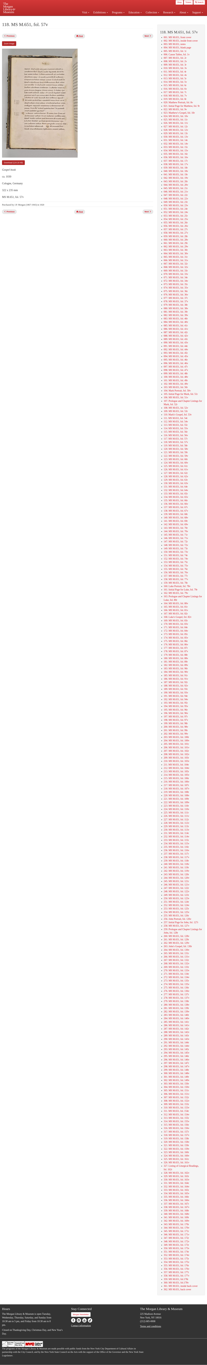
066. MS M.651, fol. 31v (176, 260)
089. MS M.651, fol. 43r (176, 339)
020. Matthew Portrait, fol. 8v (178, 102)
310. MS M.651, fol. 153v (176, 1107)
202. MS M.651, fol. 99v (176, 733)
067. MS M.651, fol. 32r (176, 263)
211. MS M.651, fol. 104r (176, 764)
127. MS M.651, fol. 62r (176, 473)
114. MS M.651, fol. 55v (176, 428)
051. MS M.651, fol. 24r (176, 208)
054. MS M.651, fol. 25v (176, 219)
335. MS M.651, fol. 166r (176, 1196)
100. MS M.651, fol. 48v (176, 377)
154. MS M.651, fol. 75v (176, 565)
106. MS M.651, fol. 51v (176, 397)
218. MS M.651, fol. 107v (176, 788)
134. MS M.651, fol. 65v (176, 497)
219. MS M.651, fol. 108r (176, 792)
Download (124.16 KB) (13, 163)
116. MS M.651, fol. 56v (176, 435)
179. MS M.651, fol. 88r (176, 654)
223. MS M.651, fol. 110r (176, 805)
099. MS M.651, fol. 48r (176, 373)
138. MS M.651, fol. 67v (176, 510)
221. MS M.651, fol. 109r (176, 798)
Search (199, 2)
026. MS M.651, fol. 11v (176, 123)
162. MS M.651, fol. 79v (176, 593)
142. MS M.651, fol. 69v (176, 524)
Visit (85, 12)
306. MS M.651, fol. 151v (176, 1094)
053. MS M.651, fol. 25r (176, 215)
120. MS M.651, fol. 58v (176, 449)
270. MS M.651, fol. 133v (176, 970)
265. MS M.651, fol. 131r (176, 953)
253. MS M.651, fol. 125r (176, 908)
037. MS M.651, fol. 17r (176, 160)
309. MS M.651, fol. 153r (176, 1104)
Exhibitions (100, 12)
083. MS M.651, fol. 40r (176, 318)
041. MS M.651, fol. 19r (176, 174)
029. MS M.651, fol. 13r (176, 133)
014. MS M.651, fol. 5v (175, 81)
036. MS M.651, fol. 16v (176, 157)
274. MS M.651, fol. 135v (176, 984)
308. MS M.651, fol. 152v (176, 1100)
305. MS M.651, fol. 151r (176, 1090)
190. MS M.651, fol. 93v (176, 692)
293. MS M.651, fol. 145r (176, 1049)
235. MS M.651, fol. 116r (176, 847)
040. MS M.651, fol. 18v (176, 171)
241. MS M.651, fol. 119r (176, 867)
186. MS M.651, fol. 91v (176, 678)
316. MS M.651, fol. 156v (176, 1128)
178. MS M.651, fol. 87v (176, 651)
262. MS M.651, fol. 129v (176, 943)
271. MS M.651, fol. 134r (176, 973)
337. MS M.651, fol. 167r (176, 1203)
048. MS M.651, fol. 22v (176, 198)
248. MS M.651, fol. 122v (176, 891)
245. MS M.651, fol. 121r (176, 881)
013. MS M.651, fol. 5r (175, 78)
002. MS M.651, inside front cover (181, 40)
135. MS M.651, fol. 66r (176, 500)
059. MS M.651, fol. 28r (176, 236)
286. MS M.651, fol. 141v (176, 1025)
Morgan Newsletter (81, 1314)
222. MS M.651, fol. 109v (176, 802)
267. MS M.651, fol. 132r (176, 960)
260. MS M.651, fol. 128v (176, 936)
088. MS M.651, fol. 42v (176, 335)
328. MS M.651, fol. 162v (176, 1172)
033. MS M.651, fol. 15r (176, 147)
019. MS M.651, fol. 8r (175, 99)
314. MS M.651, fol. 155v (176, 1121)
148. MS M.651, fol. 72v (176, 545)
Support (197, 12)
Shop (179, 2)
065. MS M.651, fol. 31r (176, 257)
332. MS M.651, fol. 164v (176, 1186)
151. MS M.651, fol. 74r (176, 555)
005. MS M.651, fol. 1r (175, 51)
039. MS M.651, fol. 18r (176, 167)
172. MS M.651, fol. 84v (176, 630)
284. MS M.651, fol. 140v (176, 1018)
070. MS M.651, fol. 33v (176, 274)
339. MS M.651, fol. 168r (176, 1210)
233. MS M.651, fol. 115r (176, 840)
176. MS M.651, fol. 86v (176, 644)
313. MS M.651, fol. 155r (176, 1118)
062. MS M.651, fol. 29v (176, 246)
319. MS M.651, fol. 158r (176, 1138)
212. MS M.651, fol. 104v (176, 768)
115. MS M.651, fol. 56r (176, 431)
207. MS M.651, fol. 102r (176, 751)
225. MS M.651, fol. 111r (176, 812)
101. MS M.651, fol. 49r (176, 380)
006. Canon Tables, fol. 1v (177, 54)
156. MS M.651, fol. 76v (176, 572)
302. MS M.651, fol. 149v (176, 1080)
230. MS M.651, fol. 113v (176, 829)
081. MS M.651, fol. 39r (176, 311)
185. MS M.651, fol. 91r (176, 675)
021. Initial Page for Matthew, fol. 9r (182, 106)
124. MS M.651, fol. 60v (176, 462)
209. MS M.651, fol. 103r (176, 757)
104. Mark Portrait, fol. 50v (177, 390)
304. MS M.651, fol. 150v (176, 1087)
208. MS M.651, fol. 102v (176, 754)
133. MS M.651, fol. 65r (176, 493)
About (183, 12)
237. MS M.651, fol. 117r (176, 853)
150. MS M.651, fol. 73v (176, 552)
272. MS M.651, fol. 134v (176, 977)
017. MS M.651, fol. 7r (175, 92)
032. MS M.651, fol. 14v (176, 143)
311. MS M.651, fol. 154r (176, 1111)
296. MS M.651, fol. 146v (176, 1059)
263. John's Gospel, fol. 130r (178, 946)
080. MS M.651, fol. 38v (176, 308)
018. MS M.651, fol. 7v (175, 95)
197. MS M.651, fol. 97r (176, 716)
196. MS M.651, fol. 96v (176, 713)
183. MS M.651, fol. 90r (176, 668)
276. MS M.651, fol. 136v (176, 991)
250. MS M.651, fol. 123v (176, 898)
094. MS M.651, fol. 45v (176, 356)
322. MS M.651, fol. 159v (176, 1148)
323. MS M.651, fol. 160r (176, 1152)
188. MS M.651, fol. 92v (176, 685)
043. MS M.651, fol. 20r (176, 181)
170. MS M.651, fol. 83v (176, 624)
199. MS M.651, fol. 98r (176, 723)
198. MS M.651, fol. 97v (176, 720)
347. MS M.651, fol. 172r (176, 1238)
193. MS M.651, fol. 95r (176, 702)
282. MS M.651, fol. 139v (176, 1011)
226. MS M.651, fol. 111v (176, 816)
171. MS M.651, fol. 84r (176, 627)
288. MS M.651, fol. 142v (176, 1032)
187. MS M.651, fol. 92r (176, 682)
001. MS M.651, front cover (177, 37)
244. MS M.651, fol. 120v (176, 877)
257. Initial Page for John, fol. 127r (181, 922)
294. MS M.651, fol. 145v (176, 1052)
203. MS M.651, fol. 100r (176, 737)
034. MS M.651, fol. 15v (176, 150)
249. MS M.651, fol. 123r (176, 895)
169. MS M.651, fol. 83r (176, 620)
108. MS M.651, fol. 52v (176, 407)
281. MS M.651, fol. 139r (176, 1008)
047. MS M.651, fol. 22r (176, 195)
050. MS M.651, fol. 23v (176, 205)
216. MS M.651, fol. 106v (176, 781)
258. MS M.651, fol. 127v (176, 925)
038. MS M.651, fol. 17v (176, 164)
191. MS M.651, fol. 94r (176, 696)
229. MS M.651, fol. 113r (176, 826)
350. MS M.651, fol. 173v (176, 1248)
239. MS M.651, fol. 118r (176, 860)
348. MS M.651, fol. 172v (176, 1241)
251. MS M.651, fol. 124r (176, 901)
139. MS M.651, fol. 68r (176, 514)
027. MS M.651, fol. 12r (176, 126)
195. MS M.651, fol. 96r (176, 709)
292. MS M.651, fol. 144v (176, 1046)
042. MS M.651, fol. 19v (176, 178)
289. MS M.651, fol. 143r (176, 1035)
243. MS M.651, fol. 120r (176, 874)
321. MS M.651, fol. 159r (176, 1145)
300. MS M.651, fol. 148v (176, 1073)
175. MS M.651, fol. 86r (176, 641)
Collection (152, 12)
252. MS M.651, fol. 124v (176, 905)
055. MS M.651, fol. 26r (176, 222)
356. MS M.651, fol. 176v (176, 1268)
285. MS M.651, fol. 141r (176, 1022)
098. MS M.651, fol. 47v (176, 370)
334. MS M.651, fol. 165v (176, 1193)
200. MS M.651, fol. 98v (176, 726)
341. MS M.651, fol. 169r (176, 1217)
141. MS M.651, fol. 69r (176, 521)
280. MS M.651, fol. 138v (176, 1004)
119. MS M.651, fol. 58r (176, 445)
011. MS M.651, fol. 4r (175, 71)
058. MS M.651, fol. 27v (176, 232)
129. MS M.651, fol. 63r (176, 479)
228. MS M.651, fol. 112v (176, 823)
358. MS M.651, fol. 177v (176, 1275)
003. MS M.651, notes (175, 44)
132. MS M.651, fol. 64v (176, 490)
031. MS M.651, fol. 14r (176, 140)
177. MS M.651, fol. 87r (176, 648)
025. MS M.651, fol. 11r (176, 119)
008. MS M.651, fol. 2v (175, 61)
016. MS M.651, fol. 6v (175, 88)
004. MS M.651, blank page (177, 47)
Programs (118, 12)
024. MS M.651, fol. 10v (176, 116)
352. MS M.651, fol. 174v (176, 1255)
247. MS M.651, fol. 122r (176, 888)
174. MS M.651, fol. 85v (176, 637)
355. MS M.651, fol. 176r (176, 1265)
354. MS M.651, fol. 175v (176, 1262)
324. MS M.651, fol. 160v (176, 1155)
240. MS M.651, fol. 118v (176, 864)
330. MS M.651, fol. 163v (176, 1179)
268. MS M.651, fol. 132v (176, 963)
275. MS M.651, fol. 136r (176, 987)
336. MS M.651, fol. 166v (176, 1200)
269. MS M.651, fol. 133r (176, 967)
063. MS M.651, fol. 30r (176, 250)
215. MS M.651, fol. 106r (176, 778)
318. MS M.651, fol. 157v (176, 1135)
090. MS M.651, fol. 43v (176, 342)
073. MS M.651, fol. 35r (176, 284)
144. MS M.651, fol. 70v (176, 531)
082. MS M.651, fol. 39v (176, 315)
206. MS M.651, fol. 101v (176, 747)
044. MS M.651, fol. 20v (176, 184)
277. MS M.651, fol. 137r (176, 994)
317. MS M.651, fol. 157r (176, 1131)
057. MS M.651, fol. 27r (176, 229)
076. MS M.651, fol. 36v (176, 294)
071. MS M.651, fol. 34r (176, 277)
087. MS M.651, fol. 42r (176, 332)
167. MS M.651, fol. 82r (176, 613)
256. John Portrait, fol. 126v (177, 919)
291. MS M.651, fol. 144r (176, 1042)
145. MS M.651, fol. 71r (176, 534)
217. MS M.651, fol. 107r (176, 785)
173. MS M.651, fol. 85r (176, 634)
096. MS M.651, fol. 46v (176, 363)
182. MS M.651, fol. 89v (176, 665)
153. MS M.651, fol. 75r (176, 562)
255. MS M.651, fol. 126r (176, 915)
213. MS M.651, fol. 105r (176, 771)
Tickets (188, 2)
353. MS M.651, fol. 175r (176, 1258)
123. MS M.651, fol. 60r (176, 459)
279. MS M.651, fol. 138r (176, 1001)
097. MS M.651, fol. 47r (176, 366)
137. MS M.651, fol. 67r (176, 507)
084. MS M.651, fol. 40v (176, 322)
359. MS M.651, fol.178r (176, 1279)
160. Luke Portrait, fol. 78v (177, 586)
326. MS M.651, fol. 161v (176, 1162)
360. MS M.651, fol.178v (176, 1282)
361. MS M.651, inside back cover (181, 1286)
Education (135, 12)
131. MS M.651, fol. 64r (176, 486)
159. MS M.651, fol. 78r (176, 582)
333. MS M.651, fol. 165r (176, 1190)
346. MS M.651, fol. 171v (176, 1234)
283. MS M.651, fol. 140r (176, 1015)
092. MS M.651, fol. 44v (176, 349)
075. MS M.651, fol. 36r (176, 291)
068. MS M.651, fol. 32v (176, 267)
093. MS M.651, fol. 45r (176, 353)
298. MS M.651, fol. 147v (176, 1066)
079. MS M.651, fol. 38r (176, 304)
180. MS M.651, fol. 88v (176, 658)
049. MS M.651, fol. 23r (176, 202)
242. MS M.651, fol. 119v (176, 871)
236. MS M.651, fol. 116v (176, 850)
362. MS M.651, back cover (177, 1289)
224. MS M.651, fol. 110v (176, 809)
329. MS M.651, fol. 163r (176, 1176)
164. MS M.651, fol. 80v (176, 603)
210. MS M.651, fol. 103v (176, 761)
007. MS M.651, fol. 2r (175, 58)
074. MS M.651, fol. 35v (176, 287)
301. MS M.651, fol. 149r (176, 1076)
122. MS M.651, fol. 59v (176, 456)
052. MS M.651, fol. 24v (176, 212)
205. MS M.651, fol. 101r (176, 744)
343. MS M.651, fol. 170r (176, 1224)
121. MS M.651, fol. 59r (176, 452)
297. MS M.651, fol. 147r (176, 1063)
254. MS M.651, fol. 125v (176, 912)
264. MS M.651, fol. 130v (176, 949)
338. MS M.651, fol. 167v (176, 1207)
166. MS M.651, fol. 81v (176, 610)
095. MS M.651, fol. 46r (176, 359)
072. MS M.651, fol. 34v (176, 280)
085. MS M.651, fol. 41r (176, 325)
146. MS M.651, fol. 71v (176, 538)
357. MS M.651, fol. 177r (176, 1272)
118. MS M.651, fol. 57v (176, 442)
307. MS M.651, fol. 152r (176, 1097)
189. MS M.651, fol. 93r (176, 689)
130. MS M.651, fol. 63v (176, 483)
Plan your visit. (71, 18)
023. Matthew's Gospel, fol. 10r (179, 112)
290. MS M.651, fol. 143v (176, 1039)
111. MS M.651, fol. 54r (176, 418)
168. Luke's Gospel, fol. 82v (177, 617)
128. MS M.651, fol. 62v (176, 476)
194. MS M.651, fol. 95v (176, 706)
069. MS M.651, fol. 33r (176, 270)
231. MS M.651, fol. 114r (176, 833)
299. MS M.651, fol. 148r (176, 1069)
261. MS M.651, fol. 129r (176, 939)
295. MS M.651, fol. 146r (176, 1056)
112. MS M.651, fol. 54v (176, 421)
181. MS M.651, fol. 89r (176, 661)
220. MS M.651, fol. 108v (176, 795)
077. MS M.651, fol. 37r (176, 298)
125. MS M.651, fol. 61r (176, 466)
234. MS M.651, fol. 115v (176, 843)
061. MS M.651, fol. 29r (176, 243)
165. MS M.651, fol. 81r (176, 606)
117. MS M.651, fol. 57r (176, 438)
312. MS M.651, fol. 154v (176, 1114)
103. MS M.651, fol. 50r (176, 387)
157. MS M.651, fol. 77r (176, 575)
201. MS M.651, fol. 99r (176, 730)
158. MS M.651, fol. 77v (176, 579)
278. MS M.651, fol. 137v (176, 997)
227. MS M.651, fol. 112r (176, 819)
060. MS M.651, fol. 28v (176, 239)
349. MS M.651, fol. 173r (176, 1245)
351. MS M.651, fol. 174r (176, 1251)
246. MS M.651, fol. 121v (176, 884)
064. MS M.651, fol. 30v (176, 253)
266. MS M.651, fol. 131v (176, 956)
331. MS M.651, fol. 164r (176, 1183)
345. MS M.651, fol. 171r (176, 1231)
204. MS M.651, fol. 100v (176, 740)
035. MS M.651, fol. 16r (176, 154)
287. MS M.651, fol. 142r (176, 1028)
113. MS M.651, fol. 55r (176, 425)
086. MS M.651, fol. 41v (176, 329)
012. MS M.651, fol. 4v (175, 75)
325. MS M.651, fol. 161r (176, 1159)
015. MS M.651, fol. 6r (175, 85)
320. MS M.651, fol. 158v (176, 1142)
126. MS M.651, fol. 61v (176, 469)
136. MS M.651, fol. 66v (176, 503)
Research (169, 12)
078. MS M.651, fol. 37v (176, 301)
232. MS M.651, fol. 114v (176, 836)
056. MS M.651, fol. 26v (176, 226)
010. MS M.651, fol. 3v (175, 68)
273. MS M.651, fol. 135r (176, 980)
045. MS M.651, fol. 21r (176, 188)
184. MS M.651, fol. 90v (176, 672)
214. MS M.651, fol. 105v (176, 774)
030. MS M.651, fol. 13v (176, 136)
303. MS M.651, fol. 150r (176, 1083)
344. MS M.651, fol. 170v (176, 1227)
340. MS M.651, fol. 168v (176, 1214)
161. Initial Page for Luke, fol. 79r (180, 589)
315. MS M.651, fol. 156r (176, 1124)
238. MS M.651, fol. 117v (176, 857)
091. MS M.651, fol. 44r (176, 346)
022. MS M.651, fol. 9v (175, 109)
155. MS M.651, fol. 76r (176, 569)
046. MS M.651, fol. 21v (176, 191)
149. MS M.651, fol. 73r (176, 548)
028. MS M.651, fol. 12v (176, 130)
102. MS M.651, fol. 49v (176, 383)
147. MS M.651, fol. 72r (176, 541)
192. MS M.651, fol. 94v (176, 699)
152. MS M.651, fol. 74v (176, 558)
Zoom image (9, 43)
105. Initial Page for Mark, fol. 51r (181, 394)
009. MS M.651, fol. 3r (175, 64)
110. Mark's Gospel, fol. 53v (178, 414)
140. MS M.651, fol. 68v (176, 517)
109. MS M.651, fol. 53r (176, 411)
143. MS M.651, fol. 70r (176, 528)
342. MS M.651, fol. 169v (176, 1220)
